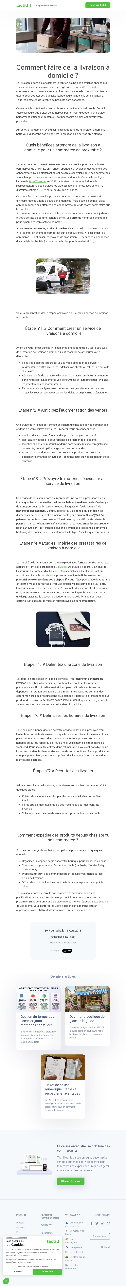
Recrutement (47, 1233)
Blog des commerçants (50, 1217)
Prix (18, 1232)
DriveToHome (37, 181)
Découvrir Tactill (98, 5)
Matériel (20, 1227)
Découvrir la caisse (70, 1181)
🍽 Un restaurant (74, 1252)
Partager (55, 950)
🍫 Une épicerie (73, 1247)
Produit (20, 1222)
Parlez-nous (99, 1236)
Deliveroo (61, 566)
